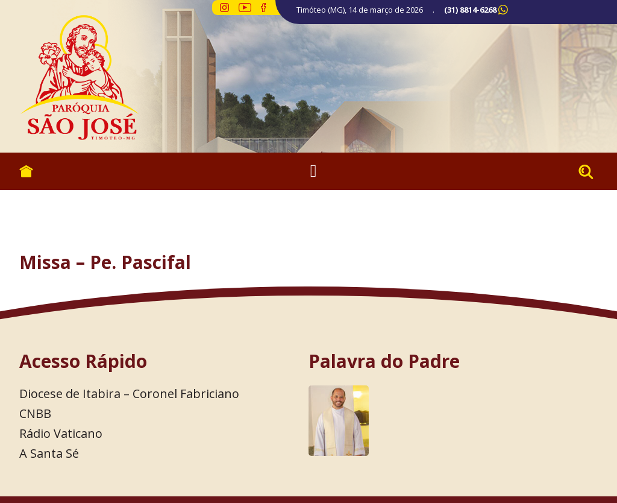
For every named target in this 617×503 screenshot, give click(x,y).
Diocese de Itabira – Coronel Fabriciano (129, 393)
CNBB (35, 413)
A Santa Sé (49, 453)
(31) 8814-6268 (470, 9)
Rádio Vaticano (60, 433)
